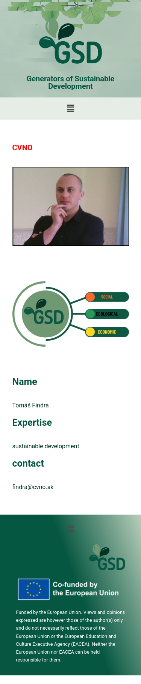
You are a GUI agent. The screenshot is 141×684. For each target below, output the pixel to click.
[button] (70, 108)
